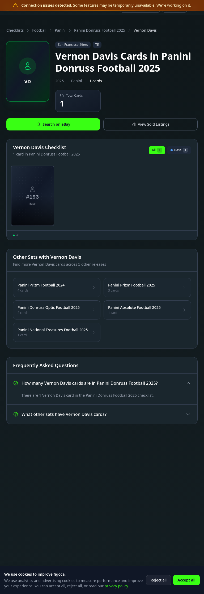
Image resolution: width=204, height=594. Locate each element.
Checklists (15, 30)
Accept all (186, 580)
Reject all (159, 580)
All (157, 150)
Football (39, 30)
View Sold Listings (150, 124)
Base (179, 151)
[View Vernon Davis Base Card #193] (32, 196)
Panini (60, 30)
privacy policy (117, 586)
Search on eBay (53, 124)
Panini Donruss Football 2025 (99, 30)
